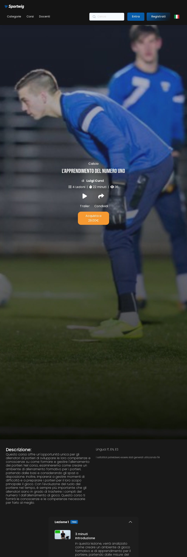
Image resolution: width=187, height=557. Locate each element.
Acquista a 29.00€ (93, 204)
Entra (136, 16)
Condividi (101, 187)
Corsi (30, 16)
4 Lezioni (79, 173)
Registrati (158, 16)
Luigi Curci (95, 167)
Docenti (44, 16)
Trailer (85, 187)
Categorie (14, 16)
